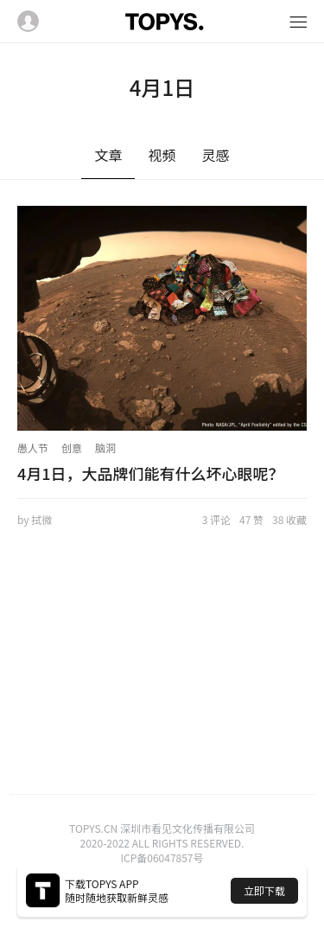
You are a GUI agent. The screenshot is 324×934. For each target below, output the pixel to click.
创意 (71, 447)
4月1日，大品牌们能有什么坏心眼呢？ (150, 473)
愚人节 (32, 447)
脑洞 (105, 447)
